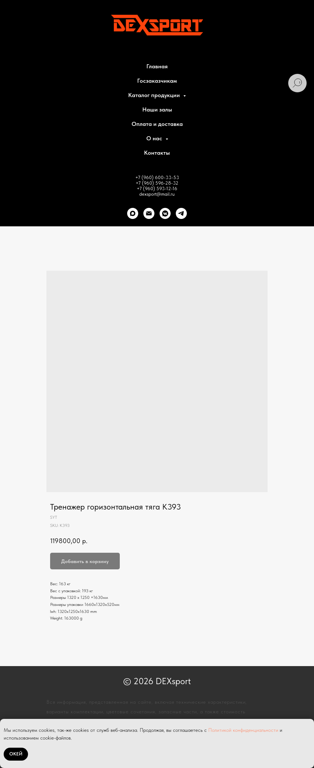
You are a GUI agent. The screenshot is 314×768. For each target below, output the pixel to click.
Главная (157, 66)
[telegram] (181, 213)
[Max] (132, 213)
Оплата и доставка (157, 123)
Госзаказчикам (157, 80)
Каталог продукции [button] (154, 95)
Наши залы (157, 109)
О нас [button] (155, 138)
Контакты (157, 152)
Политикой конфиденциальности (243, 730)
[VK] (165, 213)
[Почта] (148, 213)
